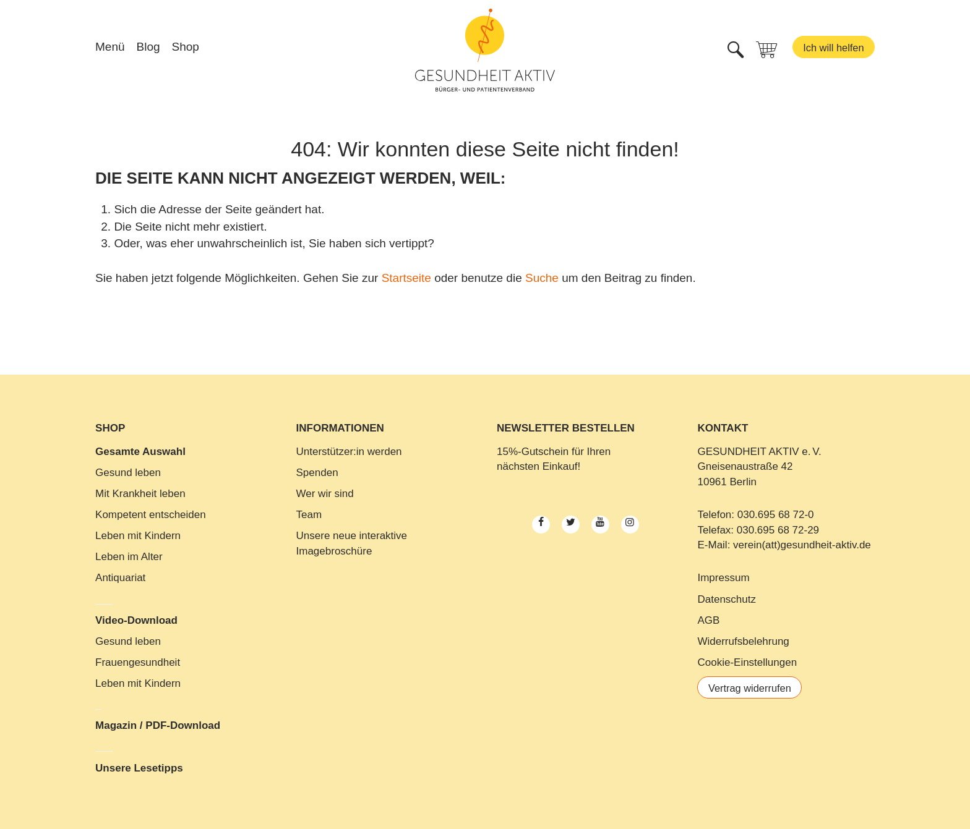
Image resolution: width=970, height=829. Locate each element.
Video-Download (136, 620)
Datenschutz (726, 599)
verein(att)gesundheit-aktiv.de (802, 545)
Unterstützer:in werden (349, 451)
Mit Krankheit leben (140, 494)
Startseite (406, 277)
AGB (708, 620)
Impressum (723, 578)
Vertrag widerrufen (751, 688)
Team (309, 515)
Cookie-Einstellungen (747, 662)
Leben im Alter (129, 557)
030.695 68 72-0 (775, 515)
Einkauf (560, 466)
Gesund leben (128, 472)
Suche (542, 277)
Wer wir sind (325, 494)
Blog (148, 48)
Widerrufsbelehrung (743, 641)
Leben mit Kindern (138, 536)
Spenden (317, 472)
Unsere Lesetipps (139, 768)
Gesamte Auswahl (140, 451)
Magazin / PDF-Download (157, 725)
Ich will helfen (832, 50)
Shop (185, 48)
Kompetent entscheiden (150, 515)
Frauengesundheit (137, 662)
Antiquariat (120, 578)
